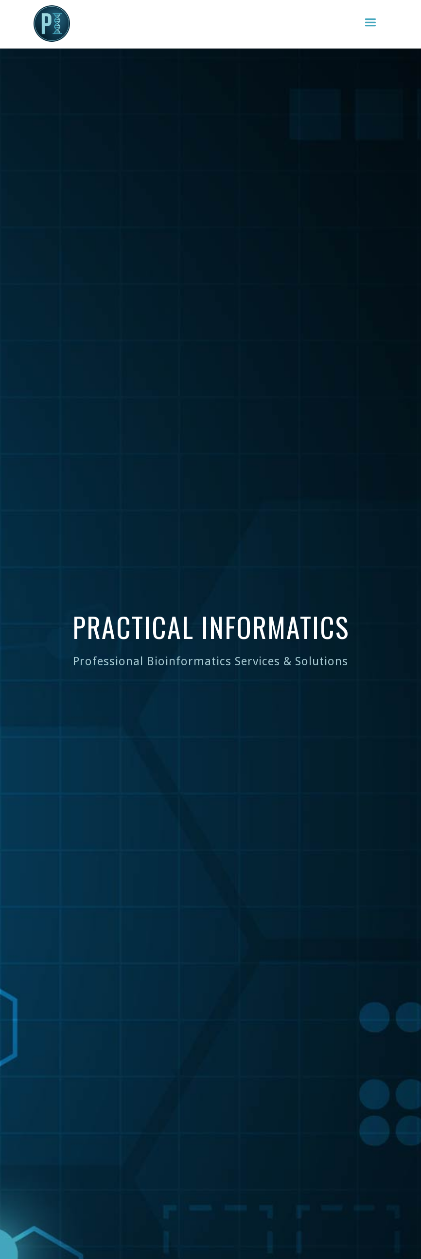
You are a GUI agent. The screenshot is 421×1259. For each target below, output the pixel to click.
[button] (370, 22)
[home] (52, 23)
